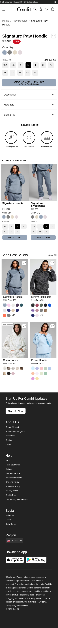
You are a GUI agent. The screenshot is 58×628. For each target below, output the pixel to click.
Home (5, 20)
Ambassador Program (15, 431)
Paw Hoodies (20, 20)
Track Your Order (13, 465)
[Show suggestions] (14, 540)
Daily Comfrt (11, 524)
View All (52, 255)
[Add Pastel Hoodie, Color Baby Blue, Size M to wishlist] (52, 326)
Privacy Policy (12, 491)
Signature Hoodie (12, 203)
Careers (9, 444)
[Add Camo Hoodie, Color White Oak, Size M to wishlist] (24, 326)
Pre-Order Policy (13, 486)
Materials (29, 105)
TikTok (8, 520)
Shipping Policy (12, 482)
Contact (9, 440)
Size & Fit (29, 115)
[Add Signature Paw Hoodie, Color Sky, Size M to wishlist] (53, 36)
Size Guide (50, 60)
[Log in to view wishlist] (47, 9)
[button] (3, 9)
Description (29, 95)
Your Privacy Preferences (17, 499)
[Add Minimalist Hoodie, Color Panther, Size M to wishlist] (52, 263)
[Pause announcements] (55, 2)
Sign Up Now (15, 411)
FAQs (8, 460)
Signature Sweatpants (38, 204)
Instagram (10, 515)
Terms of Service (13, 473)
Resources (10, 436)
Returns (9, 469)
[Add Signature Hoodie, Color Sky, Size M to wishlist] (24, 263)
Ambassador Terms (14, 478)
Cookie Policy (11, 495)
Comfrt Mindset (12, 427)
